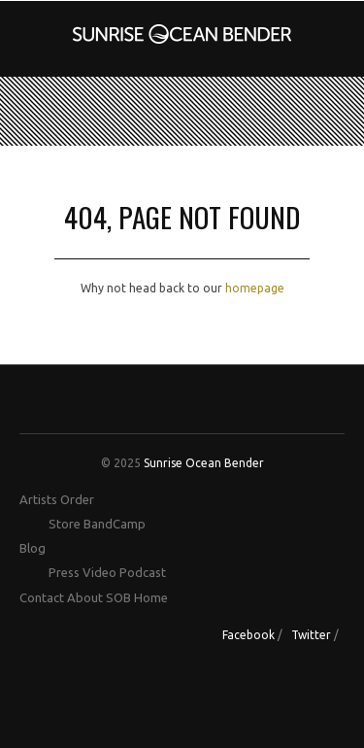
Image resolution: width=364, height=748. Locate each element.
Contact (41, 597)
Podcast (142, 572)
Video (99, 572)
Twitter (311, 635)
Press (64, 572)
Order (77, 499)
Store (65, 523)
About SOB (99, 597)
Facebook (248, 635)
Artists (38, 499)
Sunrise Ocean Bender (204, 463)
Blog (32, 548)
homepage (254, 288)
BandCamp (114, 523)
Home (151, 597)
